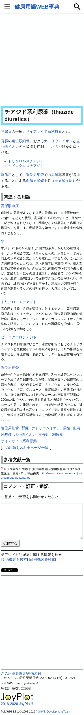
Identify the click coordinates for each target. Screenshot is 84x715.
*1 (13, 185)
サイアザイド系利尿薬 (44, 131)
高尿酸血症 (64, 181)
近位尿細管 (35, 175)
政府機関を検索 (42, 559)
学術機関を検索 (14, 559)
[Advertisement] (42, 60)
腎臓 (4, 141)
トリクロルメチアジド (26, 161)
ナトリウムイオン (58, 141)
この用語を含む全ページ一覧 (25, 448)
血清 (29, 181)
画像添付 (34, 673)
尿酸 (54, 175)
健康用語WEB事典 (37, 7)
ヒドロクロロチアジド (26, 166)
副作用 (6, 175)
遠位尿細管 (21, 141)
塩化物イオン (25, 434)
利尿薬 (6, 131)
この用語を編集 (13, 673)
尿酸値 (38, 181)
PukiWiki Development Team (53, 711)
